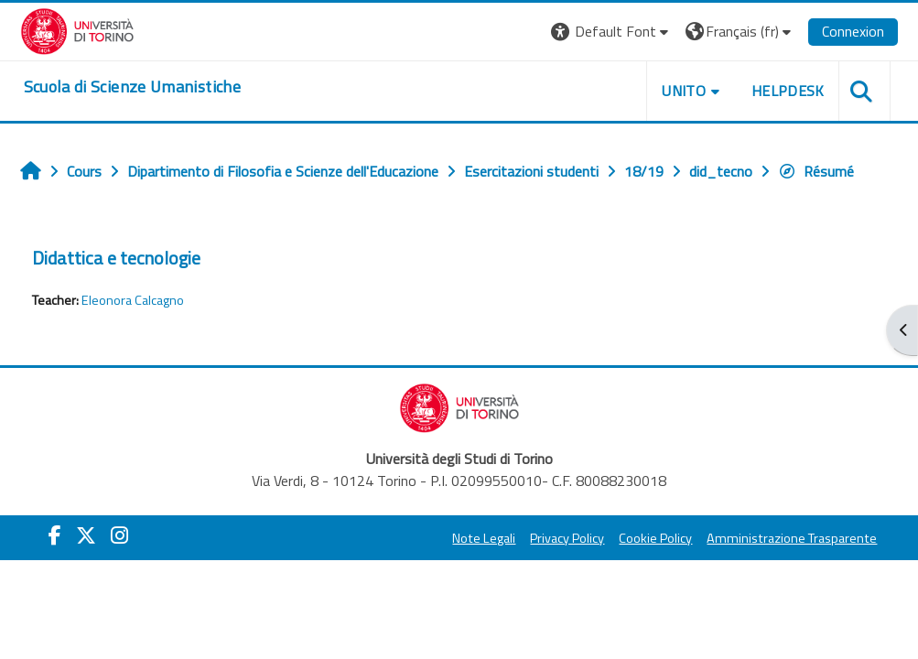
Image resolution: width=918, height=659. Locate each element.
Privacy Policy (567, 538)
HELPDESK (788, 91)
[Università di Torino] (77, 29)
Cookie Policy (655, 538)
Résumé (816, 171)
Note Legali (483, 538)
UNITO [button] (684, 91)
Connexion (853, 31)
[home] (132, 87)
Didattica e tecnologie (116, 257)
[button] (611, 31)
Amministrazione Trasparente (792, 538)
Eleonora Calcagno (132, 300)
